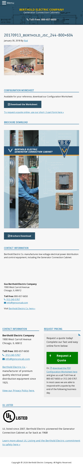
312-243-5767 (13, 299)
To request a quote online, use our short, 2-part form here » (34, 112)
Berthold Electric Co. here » (22, 308)
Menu (10, 3)
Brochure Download (20, 235)
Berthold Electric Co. (14, 367)
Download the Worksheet (23, 104)
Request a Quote (64, 358)
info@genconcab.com (17, 302)
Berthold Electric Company (41, 9)
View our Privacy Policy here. (18, 390)
